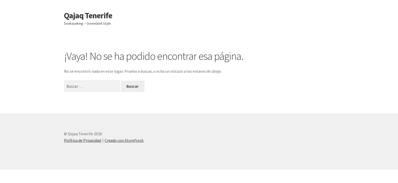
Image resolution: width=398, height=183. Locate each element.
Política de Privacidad (82, 140)
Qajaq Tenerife (88, 15)
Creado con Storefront (124, 140)
